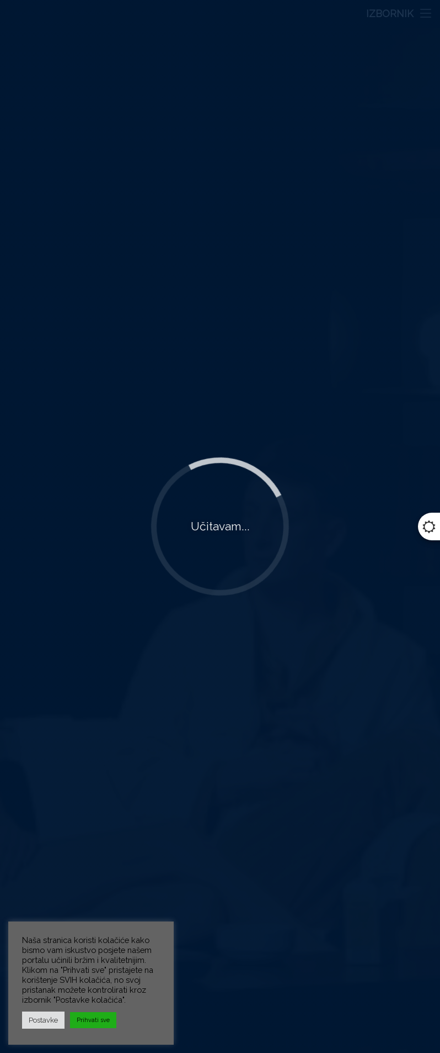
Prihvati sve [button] (93, 1020)
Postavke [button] (43, 1020)
